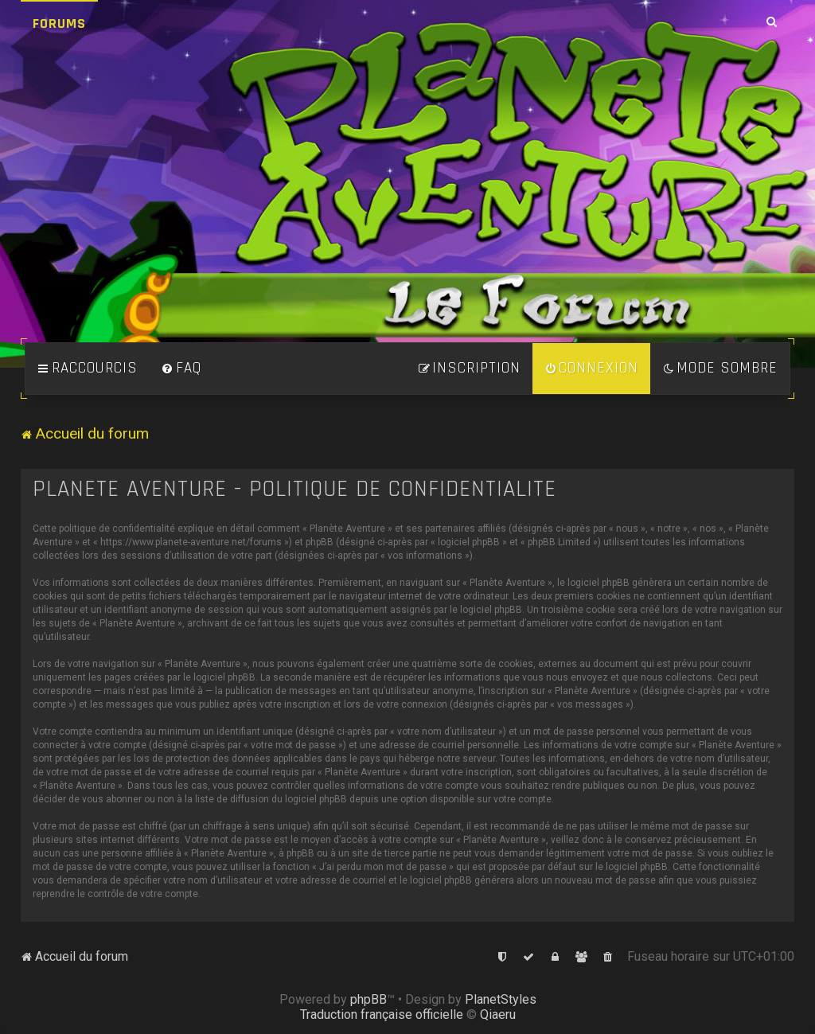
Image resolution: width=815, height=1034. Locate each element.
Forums (59, 23)
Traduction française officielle (381, 1014)
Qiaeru (498, 1014)
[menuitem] (181, 368)
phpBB (368, 999)
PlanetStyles (500, 999)
